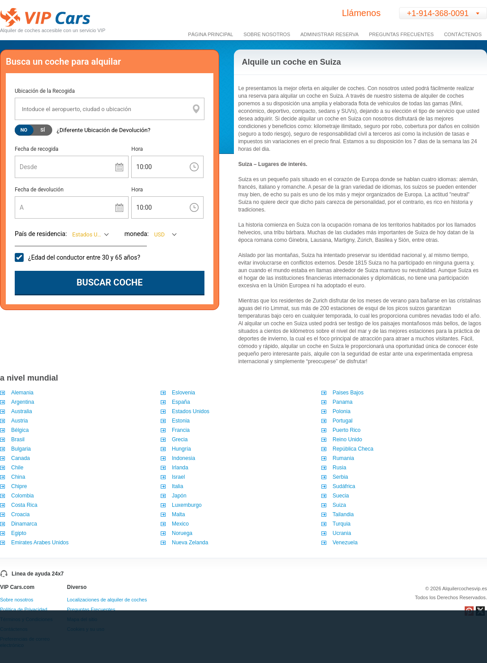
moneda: (137, 233)
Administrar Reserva (329, 34)
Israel (178, 477)
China (18, 477)
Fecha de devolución (39, 189)
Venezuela (345, 542)
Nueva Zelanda (190, 542)
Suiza (339, 505)
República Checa (353, 449)
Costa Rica (24, 505)
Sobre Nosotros (266, 34)
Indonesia (183, 458)
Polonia (341, 411)
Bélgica (20, 430)
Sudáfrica (344, 486)
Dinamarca (24, 524)
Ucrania (342, 533)
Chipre (19, 486)
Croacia (20, 514)
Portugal (343, 421)
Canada (20, 458)
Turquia (341, 524)
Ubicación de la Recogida (45, 91)
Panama (343, 402)
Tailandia (343, 514)
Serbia (340, 477)
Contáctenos (463, 34)
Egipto (18, 533)
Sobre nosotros (16, 599)
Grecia (179, 439)
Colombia (22, 496)
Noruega (182, 533)
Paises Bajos (348, 393)
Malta (178, 514)
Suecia (341, 496)
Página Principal (210, 34)
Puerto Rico (347, 430)
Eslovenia (183, 393)
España (181, 402)
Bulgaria (21, 449)
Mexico (180, 524)
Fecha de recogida (36, 149)
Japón (179, 496)
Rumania (343, 458)
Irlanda (180, 467)
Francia (181, 430)
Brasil (18, 439)
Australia (21, 411)
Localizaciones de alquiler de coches (107, 599)
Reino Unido (347, 439)
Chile (17, 467)
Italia (177, 486)
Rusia (339, 467)
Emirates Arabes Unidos (40, 542)
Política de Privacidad (23, 609)
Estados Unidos (190, 411)
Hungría (181, 449)
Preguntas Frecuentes (401, 34)
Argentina (22, 402)
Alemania (22, 393)
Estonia (181, 421)
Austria (19, 421)
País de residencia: (41, 233)
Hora (137, 149)
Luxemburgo (187, 505)
